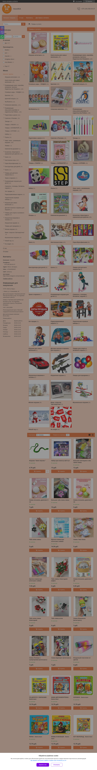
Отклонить (56, 764)
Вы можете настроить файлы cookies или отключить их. (48, 760)
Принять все (43, 764)
